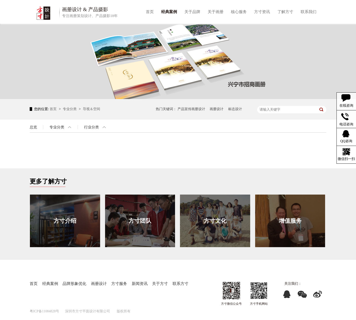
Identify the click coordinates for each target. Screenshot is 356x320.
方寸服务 (119, 283)
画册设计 (216, 109)
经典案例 (50, 283)
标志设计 (235, 109)
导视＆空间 (91, 109)
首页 (54, 109)
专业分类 (70, 109)
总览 (33, 127)
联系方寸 (180, 283)
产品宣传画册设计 (191, 109)
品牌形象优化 (74, 283)
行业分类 (91, 127)
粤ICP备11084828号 (44, 311)
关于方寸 (160, 283)
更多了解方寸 (48, 181)
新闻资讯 (140, 283)
